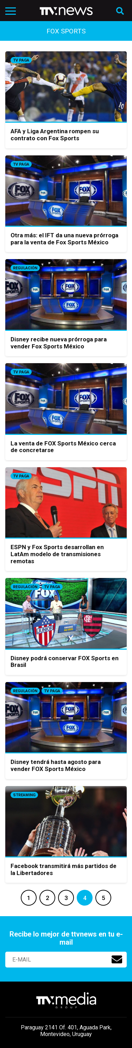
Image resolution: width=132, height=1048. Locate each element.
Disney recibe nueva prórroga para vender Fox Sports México (59, 343)
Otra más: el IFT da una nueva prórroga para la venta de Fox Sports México (64, 239)
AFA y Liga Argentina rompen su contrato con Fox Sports (55, 135)
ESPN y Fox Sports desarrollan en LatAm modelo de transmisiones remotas (57, 554)
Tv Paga (21, 60)
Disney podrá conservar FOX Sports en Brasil (65, 662)
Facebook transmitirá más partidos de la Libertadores (64, 869)
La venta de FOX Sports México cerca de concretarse (63, 447)
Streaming (24, 795)
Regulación (25, 268)
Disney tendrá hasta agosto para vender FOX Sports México (56, 765)
